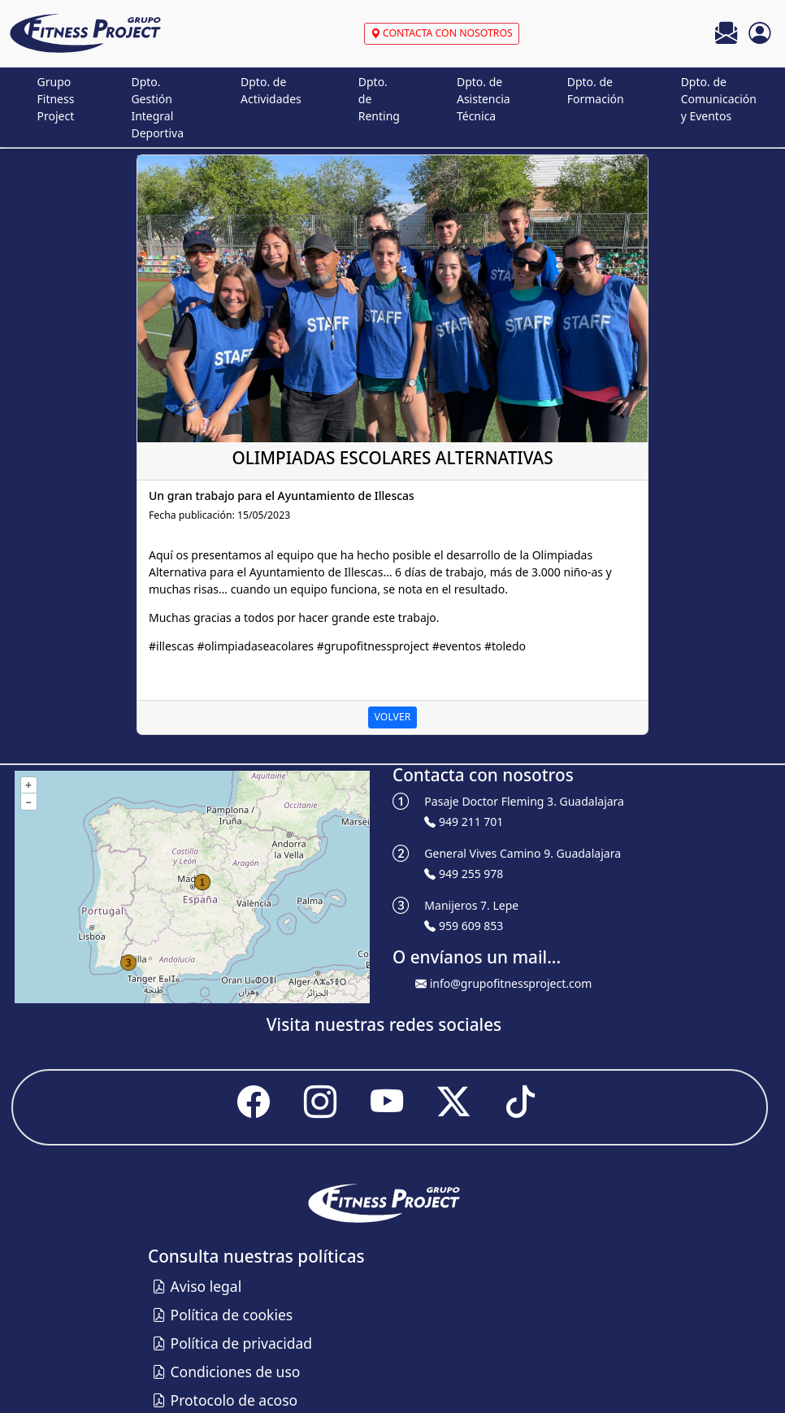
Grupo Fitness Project (56, 99)
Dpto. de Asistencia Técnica (483, 99)
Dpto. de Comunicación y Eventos (719, 99)
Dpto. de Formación (595, 90)
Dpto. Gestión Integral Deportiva (157, 107)
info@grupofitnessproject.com (511, 983)
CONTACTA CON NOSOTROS (442, 33)
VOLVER (393, 717)
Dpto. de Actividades (271, 90)
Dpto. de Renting (379, 99)
